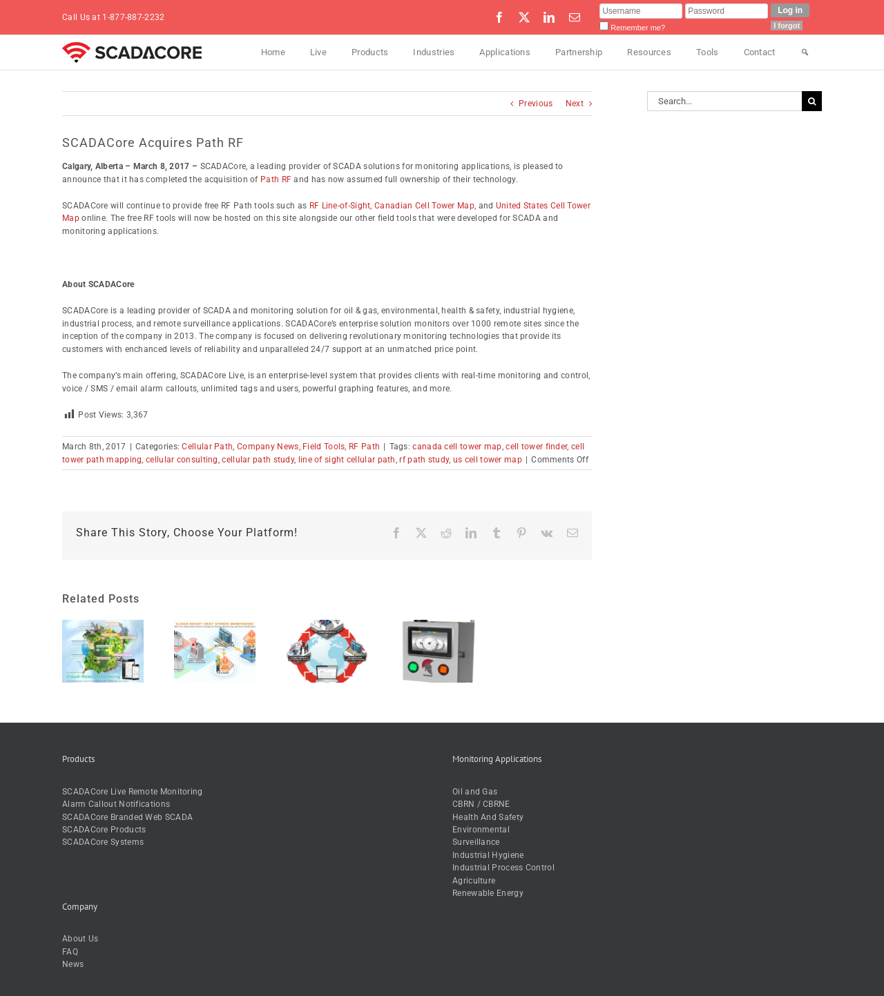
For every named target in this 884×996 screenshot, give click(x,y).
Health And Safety (487, 817)
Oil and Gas (474, 792)
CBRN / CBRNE (481, 804)
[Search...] (724, 101)
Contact (760, 52)
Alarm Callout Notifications (116, 804)
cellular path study (258, 460)
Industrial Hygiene (487, 855)
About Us (80, 939)
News (73, 964)
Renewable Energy (487, 893)
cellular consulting (182, 460)
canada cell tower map (456, 446)
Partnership (578, 52)
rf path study (424, 460)
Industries (433, 52)
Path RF (275, 179)
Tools (707, 52)
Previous (535, 103)
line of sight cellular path (347, 460)
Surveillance (476, 842)
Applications (504, 52)
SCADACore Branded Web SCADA (127, 817)
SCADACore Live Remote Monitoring (132, 792)
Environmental (481, 829)
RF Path (364, 446)
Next (575, 103)
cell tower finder (536, 446)
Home (273, 52)
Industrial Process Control (503, 867)
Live (318, 52)
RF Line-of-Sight (340, 206)
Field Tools (323, 446)
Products (370, 52)
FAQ (70, 952)
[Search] (805, 52)
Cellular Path (207, 446)
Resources (649, 52)
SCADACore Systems (103, 842)
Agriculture (473, 881)
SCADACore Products (104, 829)
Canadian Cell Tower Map (424, 206)
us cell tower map (487, 460)
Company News (268, 446)
